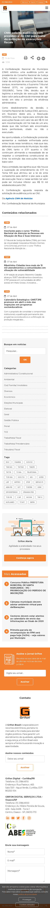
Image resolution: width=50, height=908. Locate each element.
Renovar (25, 2)
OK (25, 359)
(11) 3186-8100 (7, 2)
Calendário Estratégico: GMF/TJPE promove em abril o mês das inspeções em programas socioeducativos (22, 303)
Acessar (41, 2)
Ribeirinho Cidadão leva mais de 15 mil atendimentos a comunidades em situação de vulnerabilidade (25, 267)
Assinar (25, 682)
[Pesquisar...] (25, 351)
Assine (33, 2)
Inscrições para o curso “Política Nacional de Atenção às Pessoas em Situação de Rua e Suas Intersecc (24, 233)
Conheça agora (25, 558)
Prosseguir (27, 899)
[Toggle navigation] (45, 8)
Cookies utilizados (27, 905)
